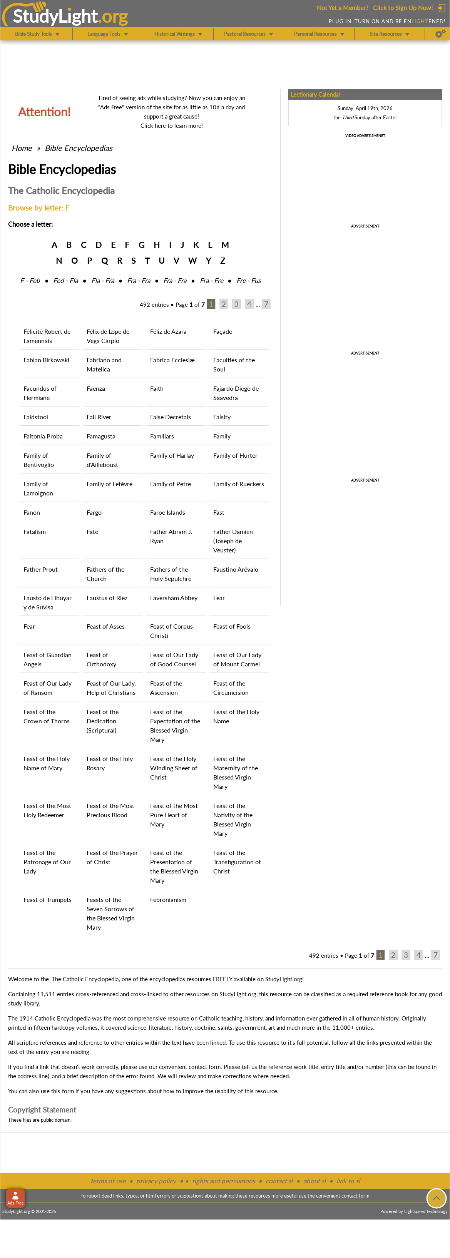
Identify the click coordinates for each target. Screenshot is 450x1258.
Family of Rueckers (238, 483)
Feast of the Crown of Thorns (46, 716)
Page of (190, 304)
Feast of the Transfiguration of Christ (237, 862)
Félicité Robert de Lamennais (46, 336)
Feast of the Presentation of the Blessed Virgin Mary (174, 866)
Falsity (222, 416)
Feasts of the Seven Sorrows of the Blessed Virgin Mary (111, 913)
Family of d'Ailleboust (102, 460)
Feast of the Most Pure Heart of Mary (174, 815)
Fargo (94, 512)
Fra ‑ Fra (138, 280)
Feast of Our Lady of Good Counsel (174, 659)
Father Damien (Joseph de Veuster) (233, 541)
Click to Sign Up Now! (403, 7)
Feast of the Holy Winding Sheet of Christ (173, 768)
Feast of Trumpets (47, 899)
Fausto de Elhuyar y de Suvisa (47, 602)
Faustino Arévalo (235, 569)
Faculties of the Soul (234, 364)
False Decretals (170, 416)
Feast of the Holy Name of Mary (46, 763)
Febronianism (168, 899)
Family (222, 436)
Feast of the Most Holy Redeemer (47, 810)
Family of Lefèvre (109, 483)
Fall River (99, 416)
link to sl (348, 1181)
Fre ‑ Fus (248, 280)
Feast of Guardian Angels (47, 659)
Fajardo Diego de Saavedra (236, 393)
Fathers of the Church (105, 573)
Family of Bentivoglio (38, 460)
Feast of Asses (106, 626)
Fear (219, 597)
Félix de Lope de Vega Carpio (108, 336)
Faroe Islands (167, 512)
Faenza (96, 388)
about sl (314, 1181)
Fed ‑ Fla (65, 280)
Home (22, 147)
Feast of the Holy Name (236, 716)
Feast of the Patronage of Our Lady (47, 862)
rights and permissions (223, 1181)
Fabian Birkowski (46, 359)
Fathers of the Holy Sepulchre (170, 573)
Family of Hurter (235, 455)
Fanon (31, 512)
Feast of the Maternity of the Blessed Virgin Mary (235, 772)
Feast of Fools (232, 626)
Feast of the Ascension (166, 687)
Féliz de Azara (168, 331)
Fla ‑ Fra (102, 280)
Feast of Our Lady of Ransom (47, 687)
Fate (92, 531)
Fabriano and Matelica (104, 364)
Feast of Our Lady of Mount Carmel (237, 659)
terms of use (107, 1181)
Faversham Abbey (173, 597)
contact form (205, 1066)
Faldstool (35, 416)
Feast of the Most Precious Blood (110, 810)
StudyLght (55, 16)
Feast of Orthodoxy (101, 659)
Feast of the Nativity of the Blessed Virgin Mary (233, 819)
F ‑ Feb (30, 280)
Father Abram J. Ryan (171, 536)
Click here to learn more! (172, 125)
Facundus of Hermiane (40, 393)
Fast (218, 512)
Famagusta (101, 436)
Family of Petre (170, 483)
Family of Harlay (172, 455)
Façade (222, 331)
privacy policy (156, 1181)
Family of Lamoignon (38, 488)
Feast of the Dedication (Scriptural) (103, 721)
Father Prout (40, 569)
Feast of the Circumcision (231, 687)
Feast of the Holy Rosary (110, 763)
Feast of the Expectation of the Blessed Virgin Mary (175, 725)
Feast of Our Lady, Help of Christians (111, 687)
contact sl (279, 1181)
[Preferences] (440, 34)
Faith (157, 388)
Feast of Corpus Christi (171, 630)
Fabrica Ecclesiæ (172, 359)
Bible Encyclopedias (78, 147)
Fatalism (34, 531)
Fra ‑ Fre (211, 280)
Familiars (162, 436)
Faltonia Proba (43, 436)
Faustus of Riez (107, 597)
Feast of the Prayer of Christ (112, 857)
